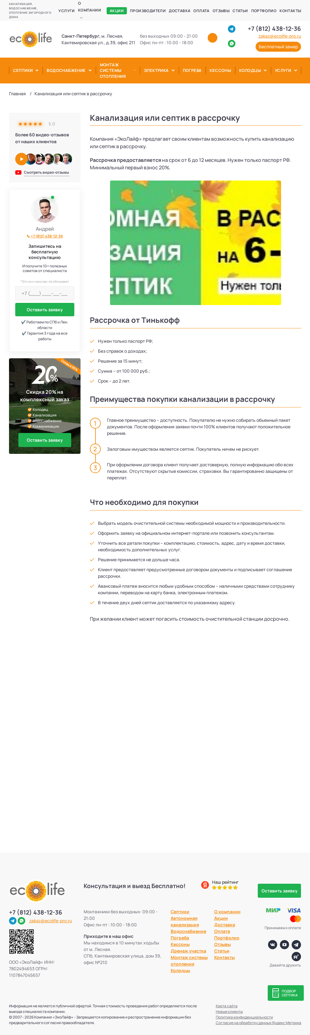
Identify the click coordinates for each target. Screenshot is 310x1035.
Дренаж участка (188, 951)
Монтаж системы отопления (113, 70)
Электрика (156, 70)
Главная (17, 93)
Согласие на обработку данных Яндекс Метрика (258, 1022)
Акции (117, 10)
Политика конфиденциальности (244, 1017)
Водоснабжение (66, 70)
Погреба (192, 70)
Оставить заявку (45, 310)
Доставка (179, 10)
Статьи (240, 10)
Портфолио (264, 10)
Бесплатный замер (278, 46)
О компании (89, 7)
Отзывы (221, 10)
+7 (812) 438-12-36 (274, 28)
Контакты (290, 10)
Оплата (201, 10)
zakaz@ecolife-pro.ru (279, 36)
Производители (148, 10)
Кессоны (220, 70)
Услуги (66, 10)
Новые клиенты (229, 1011)
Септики (23, 70)
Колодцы (250, 70)
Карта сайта (227, 1006)
